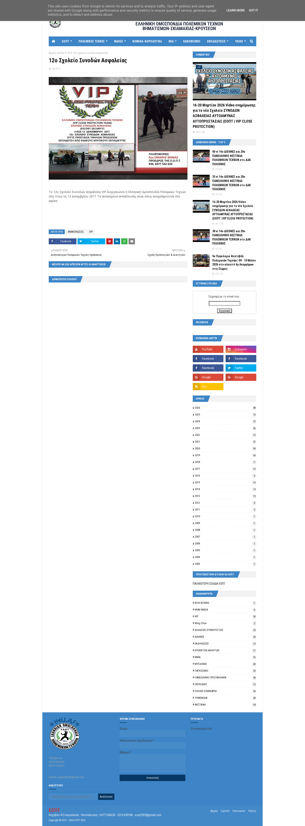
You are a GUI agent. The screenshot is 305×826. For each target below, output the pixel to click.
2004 (225, 557)
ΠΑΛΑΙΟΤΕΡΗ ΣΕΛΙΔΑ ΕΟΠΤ (209, 583)
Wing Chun (225, 623)
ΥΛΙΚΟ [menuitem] (239, 41)
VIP (68, 53)
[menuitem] (54, 41)
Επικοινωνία (239, 810)
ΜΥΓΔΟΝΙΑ (225, 663)
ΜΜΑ (225, 657)
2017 (225, 468)
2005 (225, 550)
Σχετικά (225, 810)
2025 (225, 414)
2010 (225, 516)
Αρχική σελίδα (56, 53)
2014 (225, 489)
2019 (225, 455)
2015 (225, 482)
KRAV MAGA (225, 609)
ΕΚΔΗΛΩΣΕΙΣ (225, 643)
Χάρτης (252, 810)
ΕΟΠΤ (54, 810)
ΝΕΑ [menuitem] (171, 41)
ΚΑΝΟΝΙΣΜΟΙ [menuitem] (191, 41)
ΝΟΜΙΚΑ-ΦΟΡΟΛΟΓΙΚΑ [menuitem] (147, 41)
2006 (225, 543)
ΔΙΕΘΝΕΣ (225, 636)
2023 (225, 428)
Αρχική (214, 810)
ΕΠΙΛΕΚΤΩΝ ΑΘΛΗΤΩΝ (225, 650)
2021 (225, 441)
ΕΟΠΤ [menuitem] (65, 41)
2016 (225, 475)
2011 (225, 509)
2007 (225, 536)
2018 (225, 462)
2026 (225, 407)
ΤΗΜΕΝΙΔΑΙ (225, 697)
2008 (225, 529)
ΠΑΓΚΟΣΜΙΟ (225, 670)
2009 (225, 523)
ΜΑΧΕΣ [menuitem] (118, 41)
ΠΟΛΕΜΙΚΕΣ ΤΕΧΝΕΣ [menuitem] (92, 41)
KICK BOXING (225, 602)
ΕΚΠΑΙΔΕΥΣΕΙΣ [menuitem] (216, 41)
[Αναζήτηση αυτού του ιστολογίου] (73, 797)
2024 (225, 421)
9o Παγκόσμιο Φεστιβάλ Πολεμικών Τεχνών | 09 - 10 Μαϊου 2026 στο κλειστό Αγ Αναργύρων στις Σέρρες (234, 262)
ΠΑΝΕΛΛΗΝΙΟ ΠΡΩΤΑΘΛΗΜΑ (225, 677)
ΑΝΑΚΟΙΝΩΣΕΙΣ (76, 231)
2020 (225, 448)
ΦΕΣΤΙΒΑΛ (225, 704)
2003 (225, 563)
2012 (225, 502)
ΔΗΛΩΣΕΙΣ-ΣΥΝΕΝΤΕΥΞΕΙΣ (225, 630)
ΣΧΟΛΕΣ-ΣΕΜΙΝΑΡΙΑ (225, 691)
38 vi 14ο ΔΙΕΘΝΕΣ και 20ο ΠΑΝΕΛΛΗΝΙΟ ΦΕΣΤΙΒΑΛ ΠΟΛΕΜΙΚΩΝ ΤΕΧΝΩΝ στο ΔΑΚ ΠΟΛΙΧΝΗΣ (231, 237)
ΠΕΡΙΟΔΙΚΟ (225, 684)
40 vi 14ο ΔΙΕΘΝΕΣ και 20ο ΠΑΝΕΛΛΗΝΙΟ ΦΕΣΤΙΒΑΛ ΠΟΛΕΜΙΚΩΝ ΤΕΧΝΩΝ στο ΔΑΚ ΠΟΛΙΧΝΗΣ (231, 158)
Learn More (235, 10)
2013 (225, 496)
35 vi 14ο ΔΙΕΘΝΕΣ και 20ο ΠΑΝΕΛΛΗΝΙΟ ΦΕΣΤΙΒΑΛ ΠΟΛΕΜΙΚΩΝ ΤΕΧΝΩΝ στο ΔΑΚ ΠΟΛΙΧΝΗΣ (231, 183)
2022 (225, 434)
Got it (253, 10)
